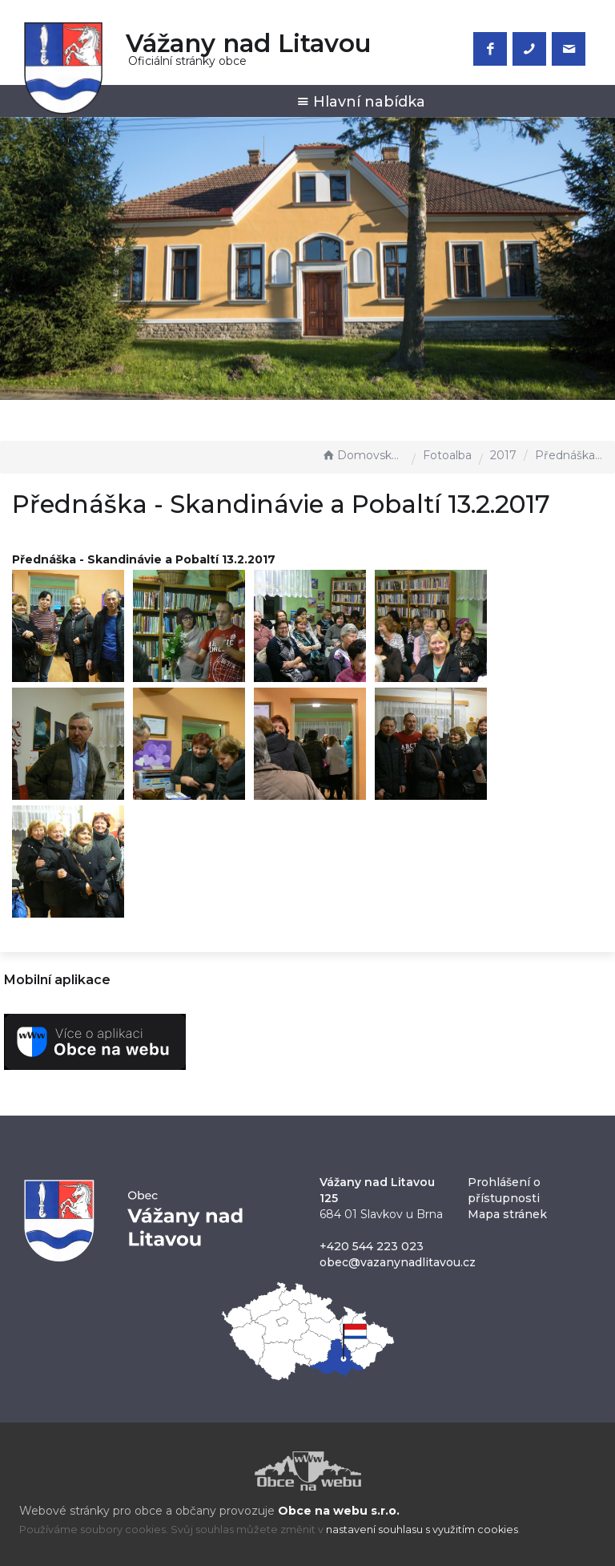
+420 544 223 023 (372, 1246)
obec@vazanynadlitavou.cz (398, 1262)
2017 (503, 455)
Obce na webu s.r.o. (339, 1510)
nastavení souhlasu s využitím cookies (422, 1530)
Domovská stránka (362, 455)
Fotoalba (447, 455)
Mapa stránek (507, 1214)
